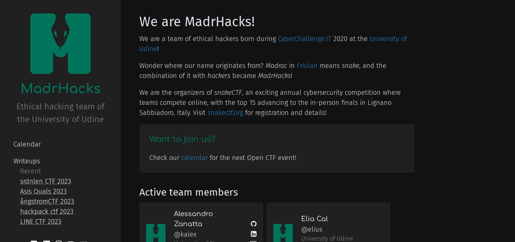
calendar (194, 158)
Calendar (27, 144)
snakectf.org (225, 113)
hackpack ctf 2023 (47, 211)
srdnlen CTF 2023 (45, 181)
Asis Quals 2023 (43, 191)
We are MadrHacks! (197, 22)
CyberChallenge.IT (304, 39)
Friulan (307, 66)
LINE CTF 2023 (40, 221)
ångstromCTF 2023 (47, 201)
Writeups (26, 161)
